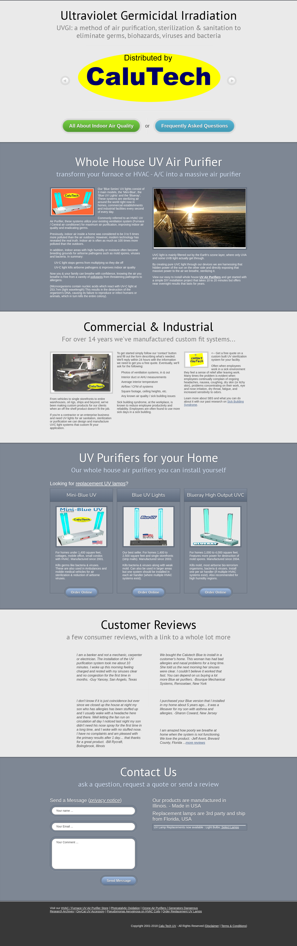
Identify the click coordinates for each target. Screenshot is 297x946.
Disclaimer (212, 923)
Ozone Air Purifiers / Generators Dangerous (170, 906)
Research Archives (62, 910)
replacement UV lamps (100, 482)
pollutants (97, 275)
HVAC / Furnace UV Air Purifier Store (84, 906)
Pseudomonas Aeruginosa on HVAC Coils (133, 910)
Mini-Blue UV (81, 493)
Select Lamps (230, 825)
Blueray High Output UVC (215, 493)
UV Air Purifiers (210, 275)
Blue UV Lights (148, 493)
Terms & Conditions (233, 923)
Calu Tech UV (167, 923)
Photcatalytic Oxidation (125, 906)
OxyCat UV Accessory (90, 910)
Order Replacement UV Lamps (182, 910)
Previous (65, 81)
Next (232, 81)
